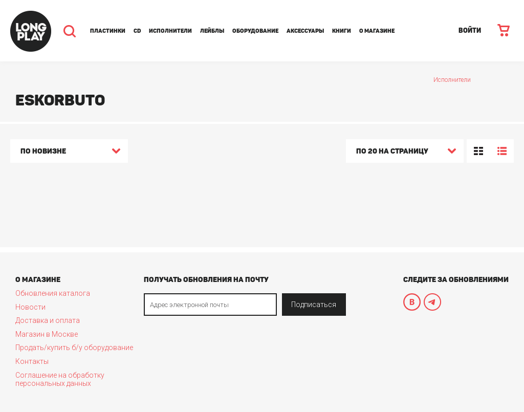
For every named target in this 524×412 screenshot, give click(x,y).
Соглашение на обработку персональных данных (59, 379)
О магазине (377, 31)
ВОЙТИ (469, 30)
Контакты (32, 361)
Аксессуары (305, 31)
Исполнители (170, 31)
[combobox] (69, 152)
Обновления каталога (52, 293)
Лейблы (212, 31)
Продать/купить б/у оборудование (74, 347)
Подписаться (313, 304)
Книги (341, 31)
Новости (30, 307)
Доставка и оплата (47, 320)
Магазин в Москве (46, 334)
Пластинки (107, 31)
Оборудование (255, 31)
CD (137, 31)
